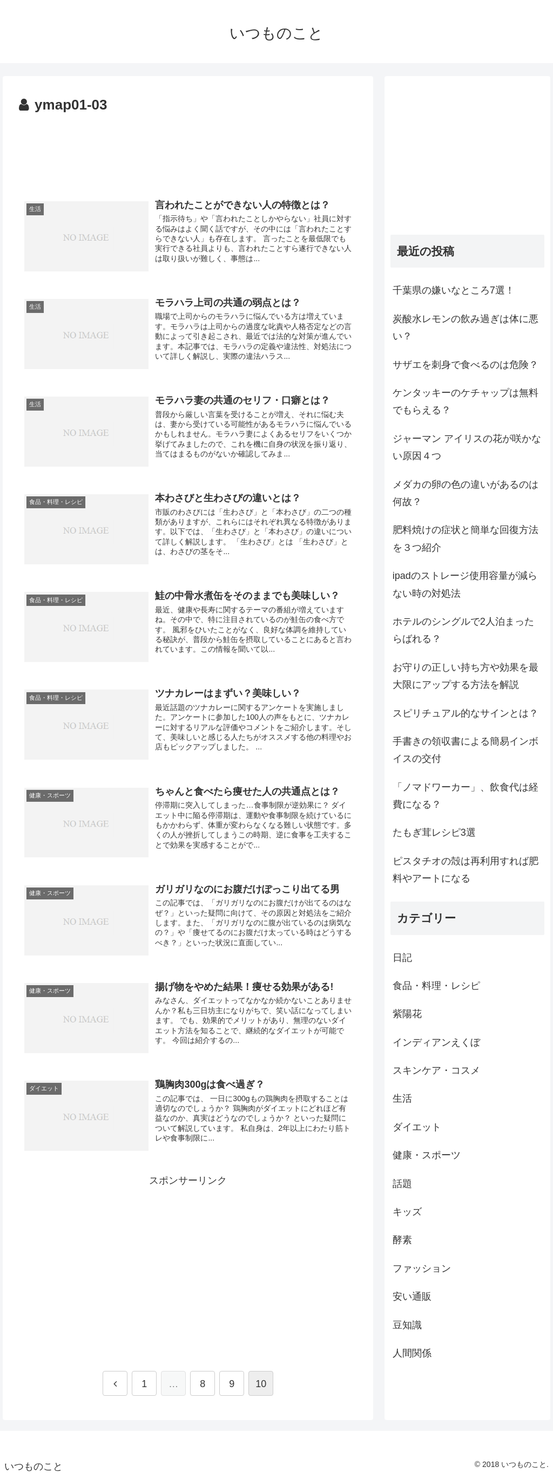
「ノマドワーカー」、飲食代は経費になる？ (465, 796)
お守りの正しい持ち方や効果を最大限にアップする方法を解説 (465, 676)
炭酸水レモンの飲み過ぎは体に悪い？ (465, 327)
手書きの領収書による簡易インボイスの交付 (465, 750)
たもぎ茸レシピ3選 (434, 832)
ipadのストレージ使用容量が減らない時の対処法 (465, 584)
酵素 (402, 1239)
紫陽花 (407, 1013)
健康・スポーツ (427, 1155)
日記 (402, 957)
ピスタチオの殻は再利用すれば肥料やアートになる (465, 870)
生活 (402, 1098)
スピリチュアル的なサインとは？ (465, 713)
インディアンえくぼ (436, 1042)
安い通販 (412, 1296)
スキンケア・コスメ (436, 1070)
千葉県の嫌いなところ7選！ (454, 290)
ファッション (422, 1268)
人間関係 (412, 1353)
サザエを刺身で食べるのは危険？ (465, 364)
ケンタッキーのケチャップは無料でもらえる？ (465, 401)
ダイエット (417, 1127)
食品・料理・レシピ (436, 985)
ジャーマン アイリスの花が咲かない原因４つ (467, 447)
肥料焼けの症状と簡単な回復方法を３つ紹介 (465, 538)
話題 (402, 1183)
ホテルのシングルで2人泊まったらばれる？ (463, 630)
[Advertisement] (188, 150)
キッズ (407, 1211)
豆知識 (407, 1325)
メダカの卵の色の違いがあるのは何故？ (465, 493)
